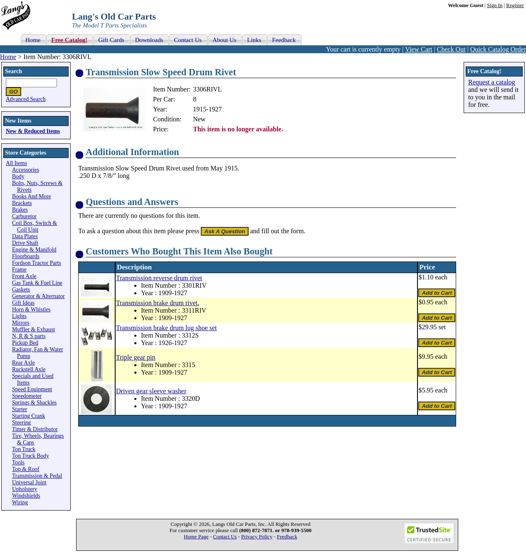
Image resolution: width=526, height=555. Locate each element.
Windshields (26, 496)
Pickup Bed (25, 343)
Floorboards (26, 256)
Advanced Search (26, 99)
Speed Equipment (32, 389)
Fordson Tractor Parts (36, 263)
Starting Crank (28, 416)
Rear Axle (23, 363)
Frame (19, 269)
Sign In (494, 5)
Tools (18, 462)
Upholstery (24, 489)
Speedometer (27, 396)
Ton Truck (23, 449)
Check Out (451, 49)
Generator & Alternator (38, 296)
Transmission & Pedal (37, 476)
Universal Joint (29, 482)
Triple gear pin (136, 357)
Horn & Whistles (31, 309)
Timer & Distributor (35, 429)
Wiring (20, 502)
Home (8, 56)
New (199, 119)
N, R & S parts (28, 336)
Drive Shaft (25, 243)
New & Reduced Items (33, 131)
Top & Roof (26, 469)
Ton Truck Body (30, 456)
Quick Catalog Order (498, 49)
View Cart (418, 49)
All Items (16, 163)
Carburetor (24, 216)
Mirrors (21, 323)
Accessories (25, 170)
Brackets (22, 203)
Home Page (196, 537)
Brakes (20, 210)
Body (18, 176)
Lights (19, 316)
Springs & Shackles (34, 403)
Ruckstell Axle (28, 369)
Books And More (31, 196)
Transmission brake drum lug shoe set (166, 327)
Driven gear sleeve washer (151, 391)
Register (515, 5)
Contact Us (225, 537)
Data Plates (25, 236)
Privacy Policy (256, 537)
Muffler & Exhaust (33, 329)
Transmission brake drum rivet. (157, 302)
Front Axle (24, 276)
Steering (21, 422)
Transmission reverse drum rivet (159, 277)
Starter (19, 409)
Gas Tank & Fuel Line (37, 283)
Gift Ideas (23, 303)
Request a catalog (491, 82)
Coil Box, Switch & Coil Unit (34, 226)
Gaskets (21, 289)
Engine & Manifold (34, 250)
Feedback (287, 537)
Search (13, 71)
